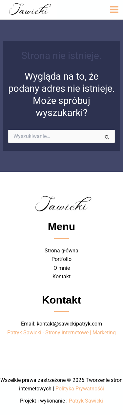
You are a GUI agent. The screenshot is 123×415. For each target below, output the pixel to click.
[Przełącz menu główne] (114, 9)
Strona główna (61, 250)
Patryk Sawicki (86, 401)
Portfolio (61, 259)
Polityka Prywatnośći (79, 388)
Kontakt (61, 276)
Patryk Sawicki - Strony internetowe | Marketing (61, 332)
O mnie (61, 268)
